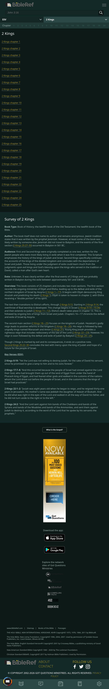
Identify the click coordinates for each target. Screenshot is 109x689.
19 (99, 25)
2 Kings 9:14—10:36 (89, 307)
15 (77, 25)
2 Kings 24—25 (84, 335)
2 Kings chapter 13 (11, 123)
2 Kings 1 (46, 295)
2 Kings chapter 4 (11, 62)
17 (88, 25)
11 (56, 25)
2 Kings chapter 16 (11, 143)
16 (83, 25)
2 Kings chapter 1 (11, 41)
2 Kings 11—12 (42, 310)
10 (51, 25)
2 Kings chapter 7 (11, 82)
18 (93, 25)
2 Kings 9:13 (66, 304)
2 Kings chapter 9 (11, 96)
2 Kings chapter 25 (11, 204)
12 (62, 25)
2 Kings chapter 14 (11, 129)
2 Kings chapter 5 (11, 68)
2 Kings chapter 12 (11, 116)
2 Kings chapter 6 (11, 75)
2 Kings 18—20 (63, 326)
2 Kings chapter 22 (11, 184)
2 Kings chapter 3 (11, 55)
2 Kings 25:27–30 (22, 245)
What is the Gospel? (54, 430)
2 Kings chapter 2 (11, 48)
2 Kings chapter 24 (11, 197)
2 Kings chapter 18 (11, 157)
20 (104, 25)
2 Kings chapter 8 (11, 89)
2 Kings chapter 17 (11, 150)
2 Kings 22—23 (81, 332)
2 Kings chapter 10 (11, 102)
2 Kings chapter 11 (11, 109)
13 (67, 25)
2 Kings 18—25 (40, 323)
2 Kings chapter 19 (11, 163)
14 (72, 25)
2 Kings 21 (57, 329)
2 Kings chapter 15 (11, 136)
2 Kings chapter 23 (11, 191)
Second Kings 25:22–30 (17, 345)
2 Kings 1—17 (53, 292)
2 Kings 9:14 (92, 304)
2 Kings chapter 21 (11, 177)
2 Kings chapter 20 (11, 170)
